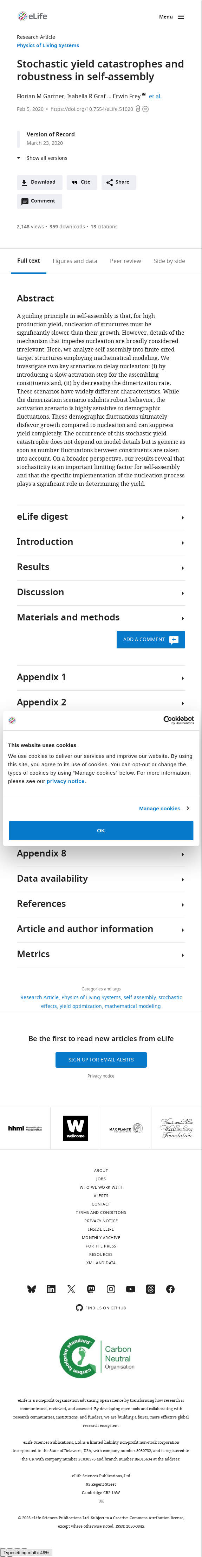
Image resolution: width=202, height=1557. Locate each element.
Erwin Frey (127, 96)
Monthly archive (101, 1237)
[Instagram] (111, 1292)
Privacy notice (101, 1076)
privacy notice (66, 781)
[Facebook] (170, 1292)
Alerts (101, 1196)
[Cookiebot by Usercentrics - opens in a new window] (163, 720)
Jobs (101, 1179)
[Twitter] (71, 1292)
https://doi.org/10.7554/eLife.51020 (92, 109)
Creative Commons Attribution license (148, 1518)
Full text (28, 261)
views (30, 226)
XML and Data (101, 1263)
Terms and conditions (101, 1212)
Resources (101, 1254)
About (101, 1170)
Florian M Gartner (40, 96)
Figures (75, 261)
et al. (156, 96)
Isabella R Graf (86, 96)
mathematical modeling (133, 1006)
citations (104, 226)
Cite (85, 182)
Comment (45, 203)
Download (43, 182)
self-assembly (140, 997)
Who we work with (101, 1187)
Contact (101, 1204)
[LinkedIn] (51, 1292)
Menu (166, 17)
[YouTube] (131, 1292)
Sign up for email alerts (101, 1060)
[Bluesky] (32, 1292)
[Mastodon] (91, 1292)
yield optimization (81, 1006)
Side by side (169, 261)
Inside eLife (101, 1229)
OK (101, 830)
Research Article (36, 37)
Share (122, 182)
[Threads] (151, 1292)
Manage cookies (159, 808)
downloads (67, 226)
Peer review (125, 261)
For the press (101, 1246)
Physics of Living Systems (48, 46)
